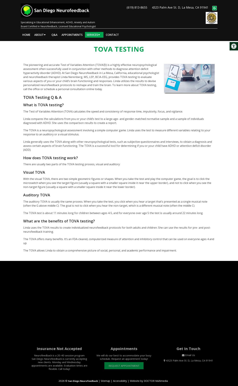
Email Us (193, 352)
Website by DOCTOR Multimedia (149, 378)
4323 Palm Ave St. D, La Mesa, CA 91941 (180, 6)
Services (92, 32)
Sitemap (105, 378)
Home (26, 32)
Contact (112, 32)
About (39, 32)
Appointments (72, 32)
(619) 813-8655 (137, 6)
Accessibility (120, 378)
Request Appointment (127, 362)
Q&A (54, 32)
